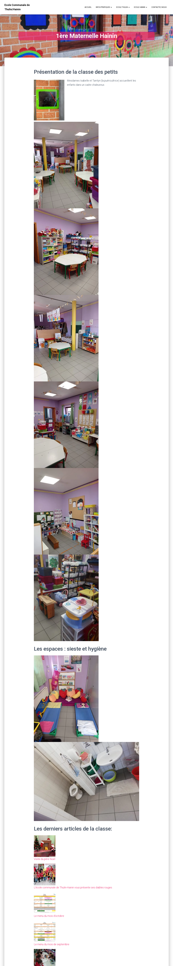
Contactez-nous (159, 7)
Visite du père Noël (44, 859)
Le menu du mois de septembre (51, 944)
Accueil (88, 7)
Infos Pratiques (104, 7)
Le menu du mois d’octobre (49, 915)
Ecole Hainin (140, 7)
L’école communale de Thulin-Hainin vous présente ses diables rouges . (73, 887)
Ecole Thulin (123, 7)
